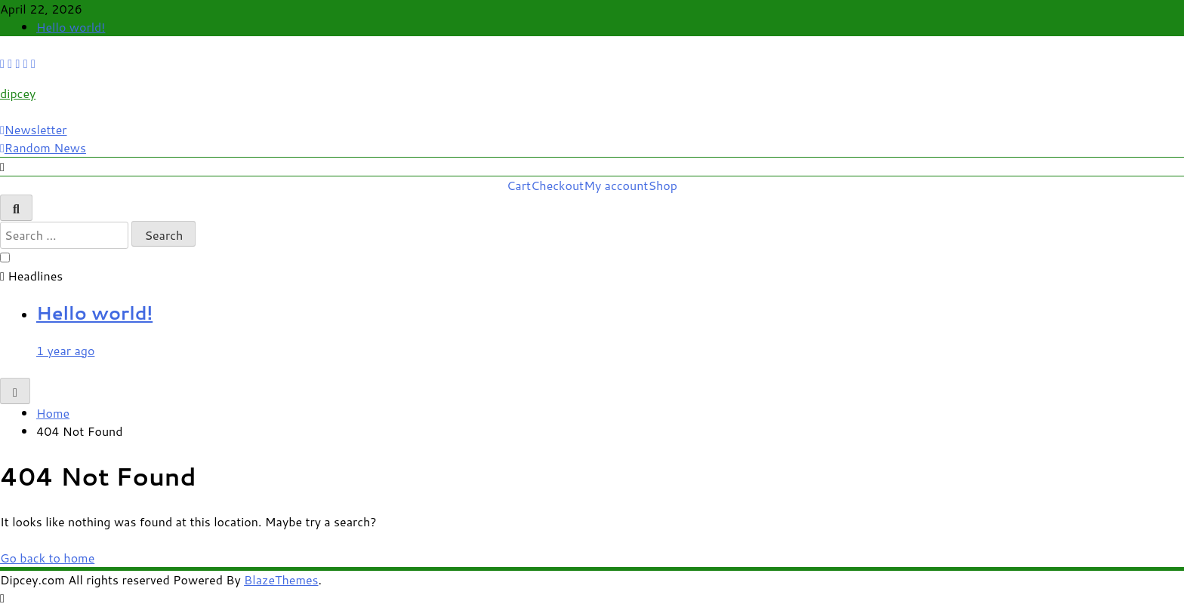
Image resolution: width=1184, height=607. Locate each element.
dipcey (17, 93)
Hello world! (70, 26)
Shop (662, 185)
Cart (519, 185)
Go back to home (47, 557)
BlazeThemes (281, 579)
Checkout (557, 185)
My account (616, 185)
